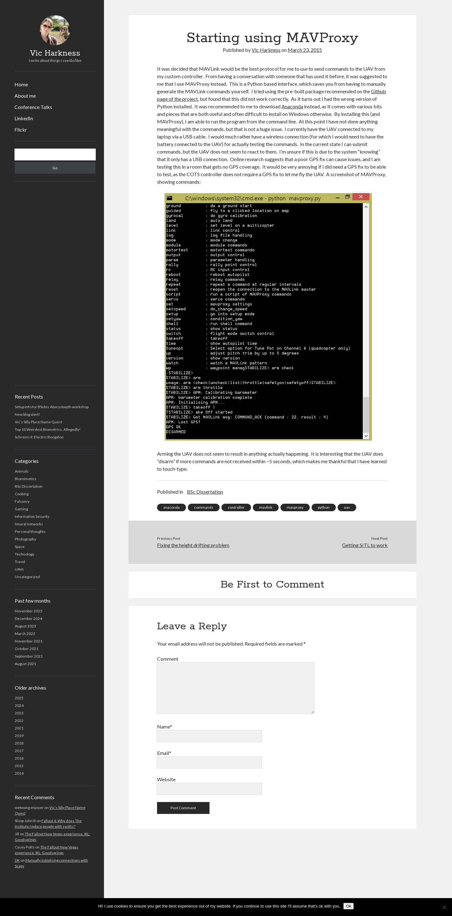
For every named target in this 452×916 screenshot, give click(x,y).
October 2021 (26, 648)
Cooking (22, 493)
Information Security (32, 516)
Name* (164, 726)
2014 (19, 773)
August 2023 (25, 626)
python (323, 507)
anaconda (171, 507)
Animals (22, 471)
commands (203, 507)
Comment (167, 659)
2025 (19, 698)
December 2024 (28, 618)
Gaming (21, 509)
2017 (19, 750)
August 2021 (25, 663)
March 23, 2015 (305, 50)
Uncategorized (27, 576)
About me (25, 96)
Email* (164, 753)
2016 (19, 758)
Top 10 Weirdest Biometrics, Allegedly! (48, 429)
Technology (24, 554)
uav (347, 507)
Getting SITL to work (365, 545)
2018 (19, 743)
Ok (348, 906)
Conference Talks (33, 107)
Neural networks (29, 524)
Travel (20, 561)
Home (21, 84)
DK (17, 860)
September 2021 (29, 656)
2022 (19, 720)
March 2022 (25, 633)
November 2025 (28, 611)
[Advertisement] (55, 283)
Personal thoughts (30, 531)
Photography (25, 539)
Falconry (22, 501)
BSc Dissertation (28, 486)
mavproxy (295, 507)
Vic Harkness (55, 53)
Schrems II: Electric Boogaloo (39, 437)
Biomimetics (25, 478)
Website (166, 779)
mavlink (265, 507)
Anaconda (292, 106)
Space (20, 546)
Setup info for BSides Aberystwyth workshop (52, 406)
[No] (444, 907)
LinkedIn (23, 118)
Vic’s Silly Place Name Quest (38, 422)
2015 (19, 765)
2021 (19, 728)
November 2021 (28, 641)
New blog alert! (27, 414)
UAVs (19, 569)
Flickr (20, 130)
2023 (19, 713)
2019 (19, 735)
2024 (19, 705)
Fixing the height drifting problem (193, 545)
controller (236, 507)
